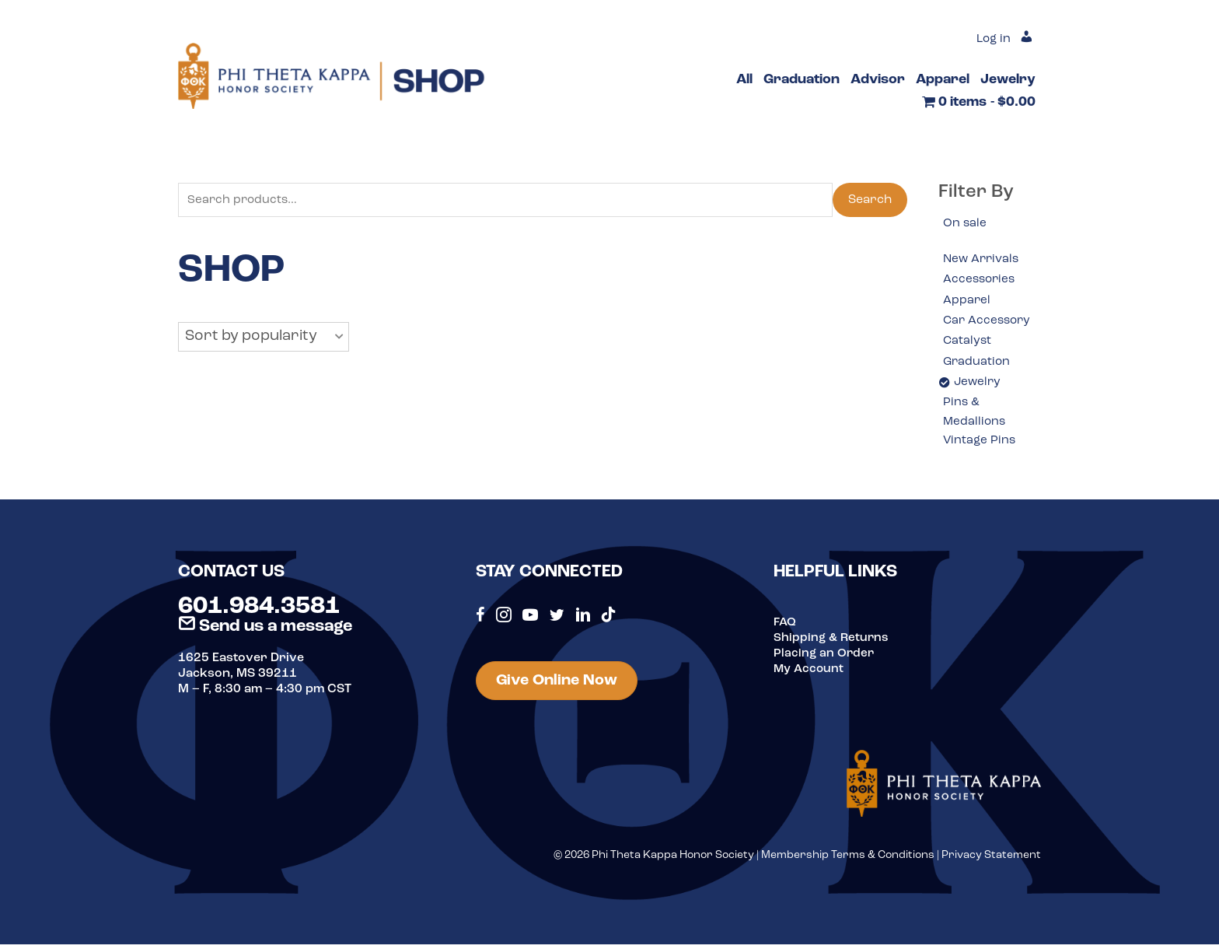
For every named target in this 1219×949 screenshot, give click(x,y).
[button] (263, 338)
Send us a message (265, 631)
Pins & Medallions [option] (975, 416)
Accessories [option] (980, 281)
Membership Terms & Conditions (847, 860)
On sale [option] (965, 224)
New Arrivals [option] (982, 260)
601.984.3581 (259, 611)
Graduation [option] (977, 364)
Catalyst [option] (968, 343)
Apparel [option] (967, 302)
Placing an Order (825, 658)
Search (870, 200)
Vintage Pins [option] (980, 445)
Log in (991, 39)
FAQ (785, 627)
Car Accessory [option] (989, 323)
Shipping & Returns (832, 642)
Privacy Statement (991, 860)
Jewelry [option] (978, 385)
